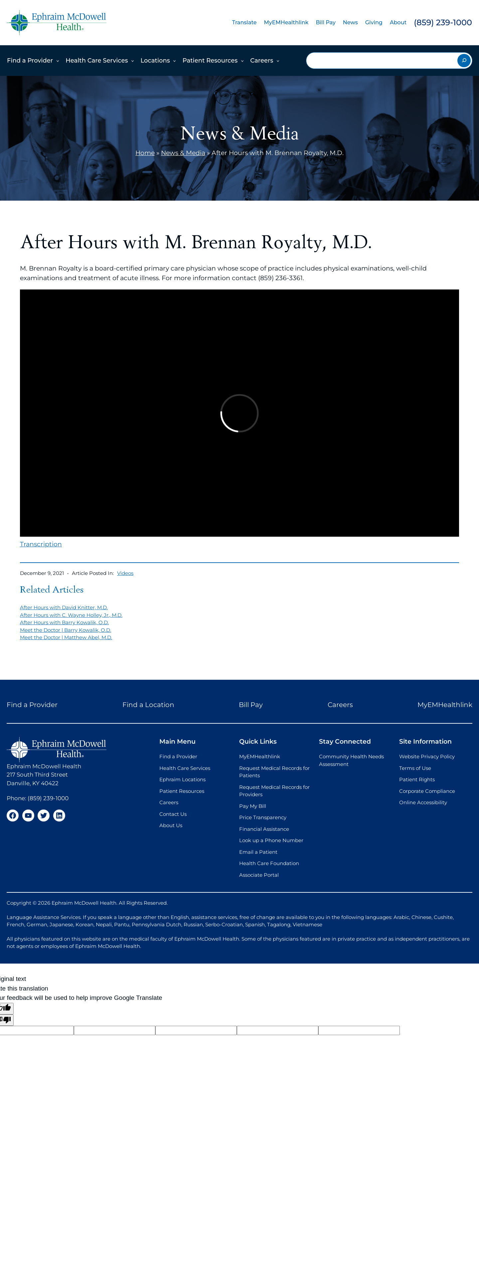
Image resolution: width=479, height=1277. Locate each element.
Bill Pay (325, 22)
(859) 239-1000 (443, 22)
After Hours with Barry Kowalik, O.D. (64, 622)
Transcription (41, 544)
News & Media (183, 153)
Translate (244, 22)
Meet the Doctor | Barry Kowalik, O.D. (65, 630)
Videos (125, 573)
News (350, 22)
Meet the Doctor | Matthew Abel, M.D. (66, 637)
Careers (261, 60)
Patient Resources (210, 60)
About (398, 22)
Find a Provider (30, 60)
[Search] (464, 60)
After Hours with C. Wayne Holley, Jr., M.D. (71, 615)
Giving (374, 22)
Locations (155, 60)
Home (145, 153)
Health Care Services (97, 60)
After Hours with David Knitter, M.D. (64, 607)
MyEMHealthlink (286, 22)
